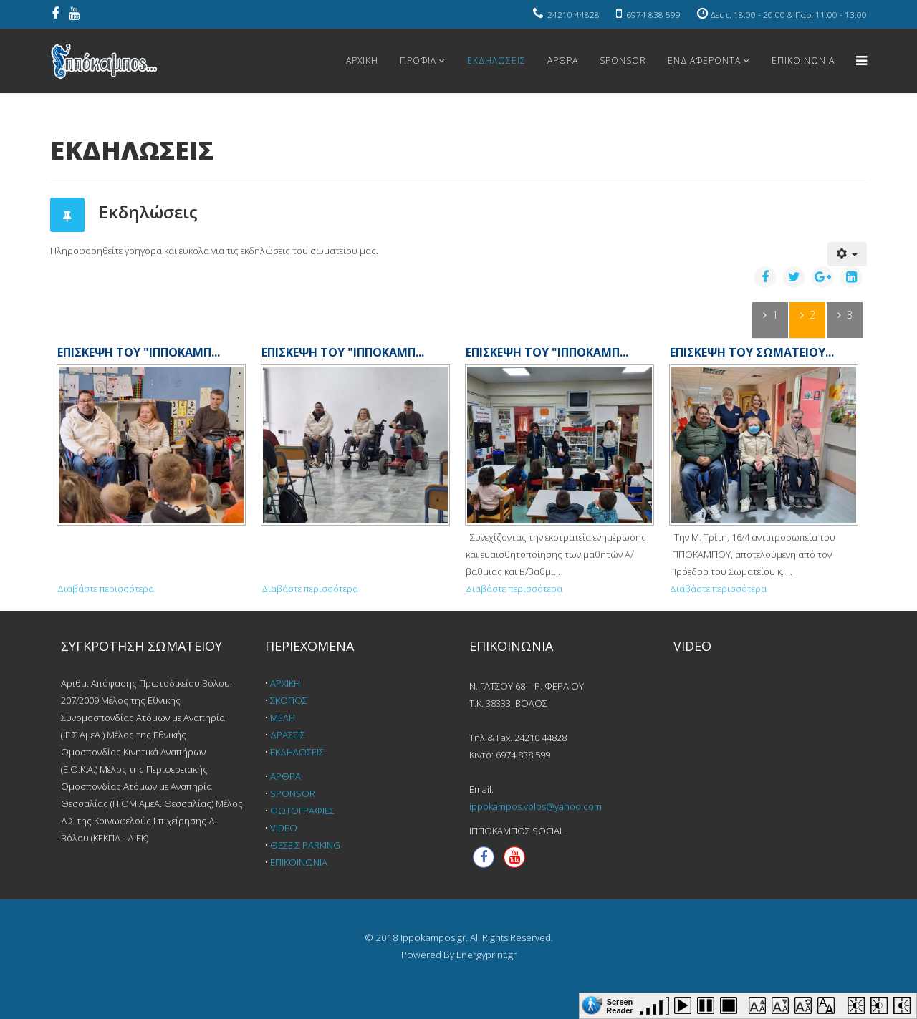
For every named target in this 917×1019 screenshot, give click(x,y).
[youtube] (74, 14)
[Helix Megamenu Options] (861, 60)
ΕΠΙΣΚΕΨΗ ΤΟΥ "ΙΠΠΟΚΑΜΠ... (138, 352)
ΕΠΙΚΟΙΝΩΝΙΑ (803, 60)
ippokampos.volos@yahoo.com (535, 806)
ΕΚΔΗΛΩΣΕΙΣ (496, 60)
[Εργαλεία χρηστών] (847, 254)
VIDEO (283, 827)
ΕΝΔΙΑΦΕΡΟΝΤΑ (704, 60)
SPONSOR (623, 60)
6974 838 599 (653, 14)
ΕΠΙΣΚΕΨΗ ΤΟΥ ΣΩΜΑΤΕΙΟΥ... (752, 352)
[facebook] (55, 14)
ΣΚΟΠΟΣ (288, 700)
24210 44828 (573, 14)
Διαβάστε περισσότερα (105, 588)
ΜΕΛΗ (282, 717)
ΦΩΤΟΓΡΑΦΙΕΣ (302, 810)
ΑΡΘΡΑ (562, 60)
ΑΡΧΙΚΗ (362, 60)
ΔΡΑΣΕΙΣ (287, 734)
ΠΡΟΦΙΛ (418, 60)
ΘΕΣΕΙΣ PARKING (305, 845)
